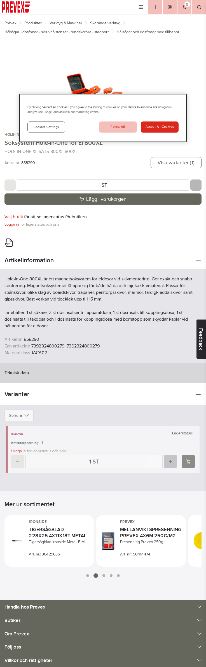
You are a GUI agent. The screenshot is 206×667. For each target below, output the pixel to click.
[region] (103, 118)
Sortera (19, 415)
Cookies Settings (46, 127)
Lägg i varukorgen (103, 199)
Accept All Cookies (160, 127)
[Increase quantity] (196, 185)
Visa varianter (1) (176, 162)
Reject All (118, 127)
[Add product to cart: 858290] (188, 461)
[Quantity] (103, 185)
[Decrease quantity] (10, 185)
